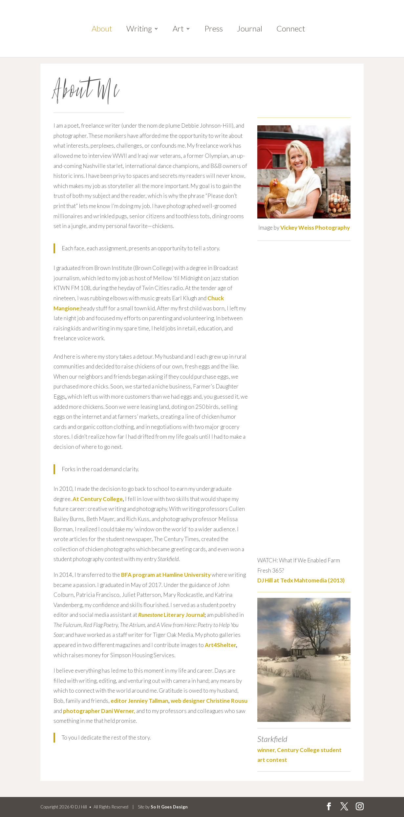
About (102, 29)
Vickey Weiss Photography (315, 227)
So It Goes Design (169, 806)
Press (213, 29)
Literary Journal (171, 614)
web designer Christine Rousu (209, 700)
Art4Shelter (220, 644)
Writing (139, 29)
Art (178, 29)
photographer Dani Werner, (99, 710)
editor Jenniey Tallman (139, 700)
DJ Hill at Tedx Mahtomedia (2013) (301, 580)
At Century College (98, 498)
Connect (290, 29)
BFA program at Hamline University (166, 574)
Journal (249, 29)
